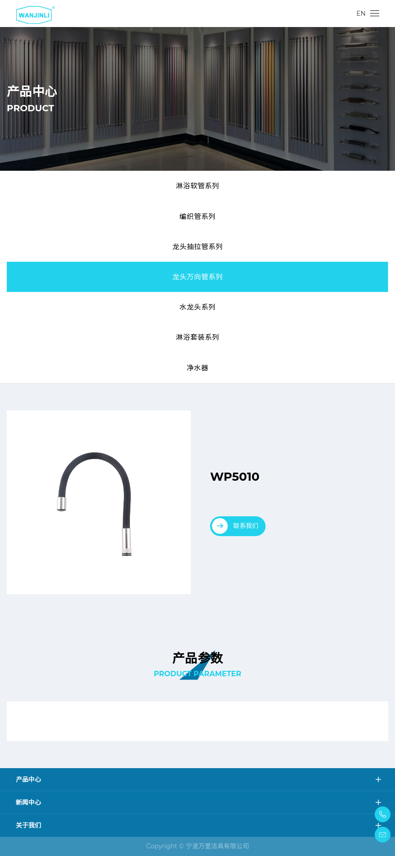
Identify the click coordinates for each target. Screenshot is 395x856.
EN (361, 13)
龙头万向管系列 (197, 277)
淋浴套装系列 (197, 337)
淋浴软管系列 (197, 186)
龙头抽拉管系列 (197, 246)
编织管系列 (197, 216)
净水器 (197, 368)
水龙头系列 (197, 307)
